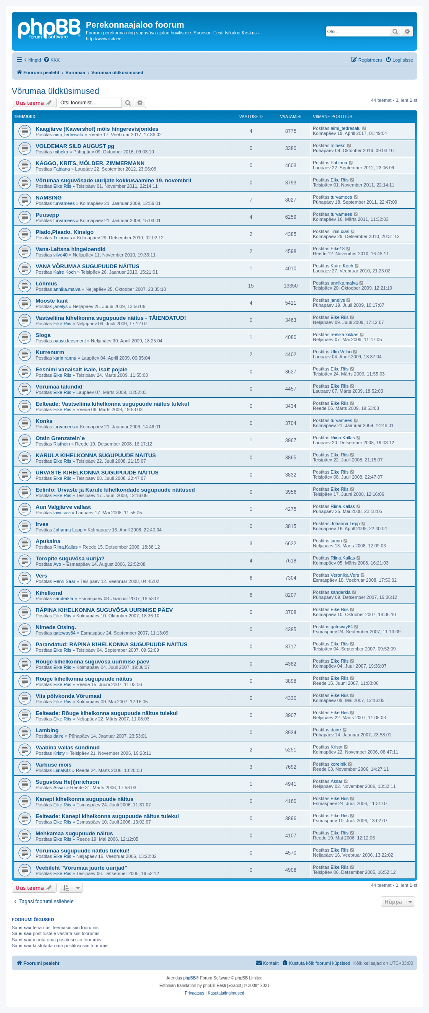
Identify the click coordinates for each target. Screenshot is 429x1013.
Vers (41, 576)
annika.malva (66, 289)
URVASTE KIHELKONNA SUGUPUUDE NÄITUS (97, 472)
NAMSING (49, 197)
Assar (59, 787)
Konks (44, 421)
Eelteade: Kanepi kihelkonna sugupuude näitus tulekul (107, 816)
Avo (57, 564)
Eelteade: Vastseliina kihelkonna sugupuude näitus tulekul (112, 404)
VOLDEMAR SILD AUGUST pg (75, 146)
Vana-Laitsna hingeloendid (71, 249)
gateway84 (64, 632)
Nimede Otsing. (56, 627)
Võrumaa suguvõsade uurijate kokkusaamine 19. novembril (113, 180)
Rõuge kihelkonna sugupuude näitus (84, 679)
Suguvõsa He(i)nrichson (67, 782)
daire (58, 735)
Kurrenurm (50, 352)
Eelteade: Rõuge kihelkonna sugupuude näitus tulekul (107, 713)
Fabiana (61, 168)
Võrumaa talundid (59, 386)
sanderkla (63, 598)
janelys (60, 306)
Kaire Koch (64, 272)
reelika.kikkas (344, 334)
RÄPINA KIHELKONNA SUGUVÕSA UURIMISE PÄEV (104, 610)
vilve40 (60, 254)
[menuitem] (51, 60)
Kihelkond (49, 593)
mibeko (60, 151)
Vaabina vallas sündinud (68, 747)
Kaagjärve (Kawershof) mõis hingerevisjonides (97, 129)
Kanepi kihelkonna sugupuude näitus (85, 799)
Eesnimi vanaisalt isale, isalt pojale (81, 369)
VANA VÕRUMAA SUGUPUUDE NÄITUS (88, 266)
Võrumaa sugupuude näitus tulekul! (82, 850)
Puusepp (47, 215)
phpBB (189, 978)
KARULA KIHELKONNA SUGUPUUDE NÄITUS (96, 455)
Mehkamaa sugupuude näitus (74, 833)
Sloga (43, 335)
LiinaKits (62, 770)
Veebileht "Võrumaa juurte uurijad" (81, 868)
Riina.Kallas (343, 437)
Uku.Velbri (341, 351)
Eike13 (338, 248)
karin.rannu (64, 357)
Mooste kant (52, 301)
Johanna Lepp (68, 529)
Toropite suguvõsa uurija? (70, 558)
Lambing (47, 730)
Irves (42, 524)
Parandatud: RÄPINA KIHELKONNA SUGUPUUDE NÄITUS (111, 644)
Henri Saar (64, 581)
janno (336, 540)
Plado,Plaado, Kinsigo (65, 232)
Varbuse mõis (54, 765)
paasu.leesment (69, 340)
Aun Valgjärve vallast (63, 507)
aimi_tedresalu (68, 134)
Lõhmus (46, 283)
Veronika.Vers (345, 575)
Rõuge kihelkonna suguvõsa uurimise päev (92, 661)
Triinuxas (62, 237)
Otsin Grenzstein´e (60, 438)
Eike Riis (62, 186)
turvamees (64, 203)
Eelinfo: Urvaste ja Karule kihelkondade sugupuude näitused (115, 490)
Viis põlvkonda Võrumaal (68, 696)
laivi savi (62, 512)
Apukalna (48, 541)
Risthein (61, 443)
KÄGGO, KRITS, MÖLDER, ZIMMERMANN (90, 163)
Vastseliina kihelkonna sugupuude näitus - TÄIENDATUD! (111, 318)
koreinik (338, 764)
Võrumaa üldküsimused (55, 91)
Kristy (59, 753)
